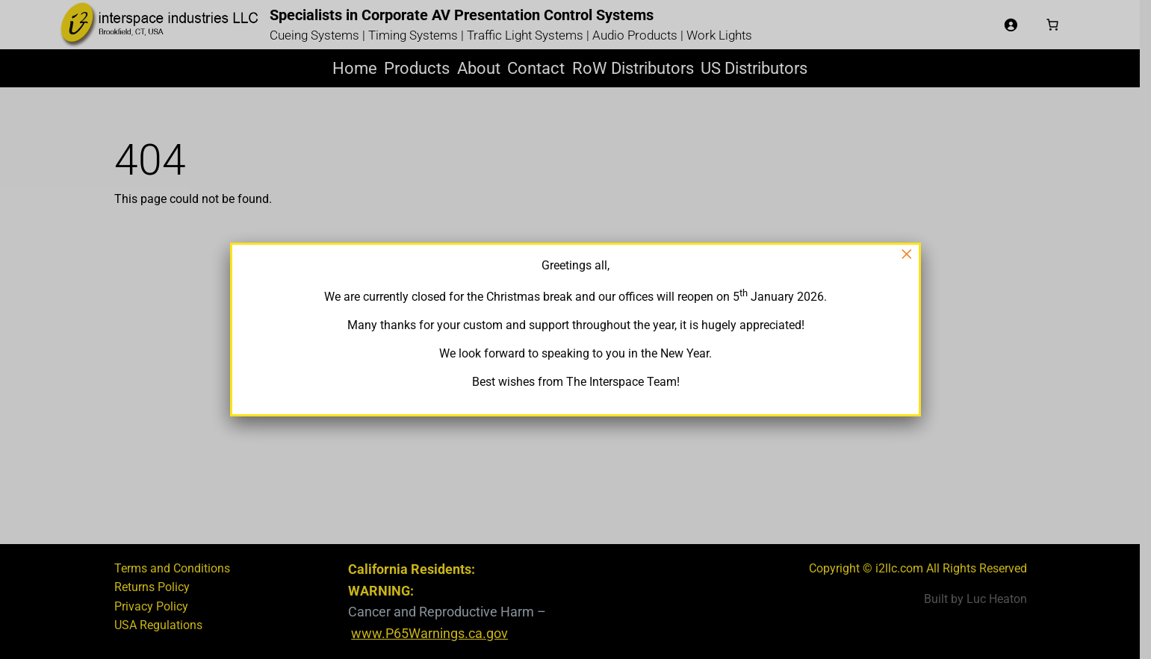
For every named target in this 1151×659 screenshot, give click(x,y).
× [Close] (906, 254)
